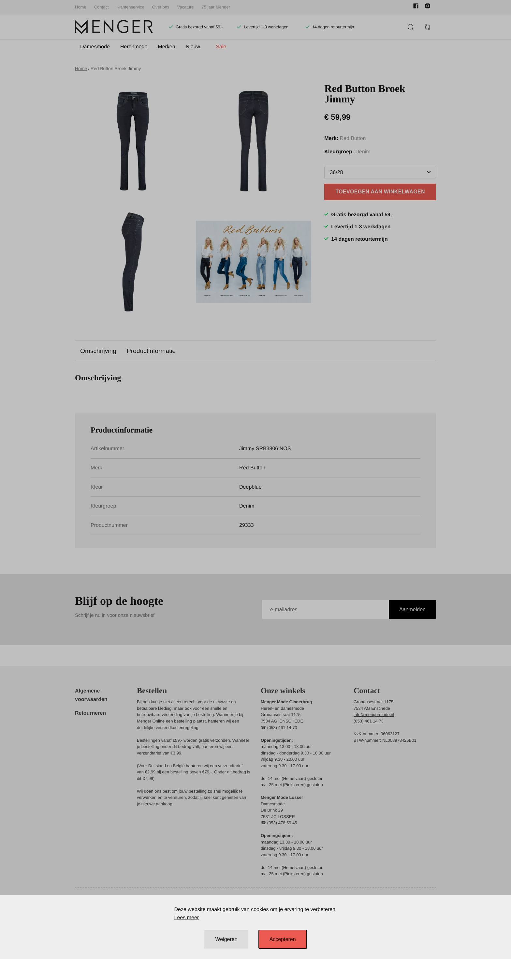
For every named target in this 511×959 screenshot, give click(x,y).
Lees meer (186, 918)
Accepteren (283, 939)
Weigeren (226, 939)
